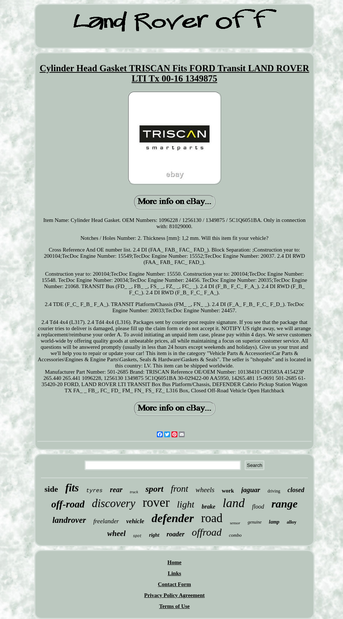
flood (258, 506)
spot (137, 536)
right (154, 535)
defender (172, 518)
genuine (254, 522)
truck (134, 492)
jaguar (250, 490)
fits (72, 488)
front (179, 489)
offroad (207, 532)
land (234, 503)
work (228, 491)
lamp (274, 522)
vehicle (135, 521)
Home (174, 562)
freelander (106, 521)
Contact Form (174, 584)
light (186, 504)
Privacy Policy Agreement (174, 595)
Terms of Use (174, 606)
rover (156, 502)
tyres (94, 491)
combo (235, 535)
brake (208, 506)
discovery (113, 503)
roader (176, 534)
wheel (116, 533)
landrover (69, 520)
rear (116, 490)
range (284, 504)
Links (174, 573)
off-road (67, 504)
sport (154, 489)
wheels (205, 490)
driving (274, 491)
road (212, 518)
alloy (292, 522)
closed (295, 490)
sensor (235, 523)
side (51, 489)
